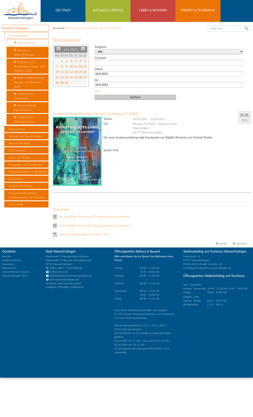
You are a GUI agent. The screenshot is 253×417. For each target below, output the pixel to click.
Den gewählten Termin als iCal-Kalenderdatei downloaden (94, 265)
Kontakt (6, 295)
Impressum (8, 303)
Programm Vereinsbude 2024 (83, 274)
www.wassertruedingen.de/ (65, 318)
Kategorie (100, 86)
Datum (99, 108)
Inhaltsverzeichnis (11, 299)
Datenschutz (9, 307)
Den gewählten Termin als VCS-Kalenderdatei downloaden (94, 256)
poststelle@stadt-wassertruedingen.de (71, 315)
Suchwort (100, 97)
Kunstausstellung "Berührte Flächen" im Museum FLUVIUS (96, 153)
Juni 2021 (70, 89)
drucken (223, 283)
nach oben (241, 283)
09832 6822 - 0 (56, 307)
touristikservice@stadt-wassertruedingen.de (207, 307)
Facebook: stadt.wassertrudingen (63, 322)
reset (98, 130)
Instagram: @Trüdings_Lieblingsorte (64, 326)
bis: (97, 119)
